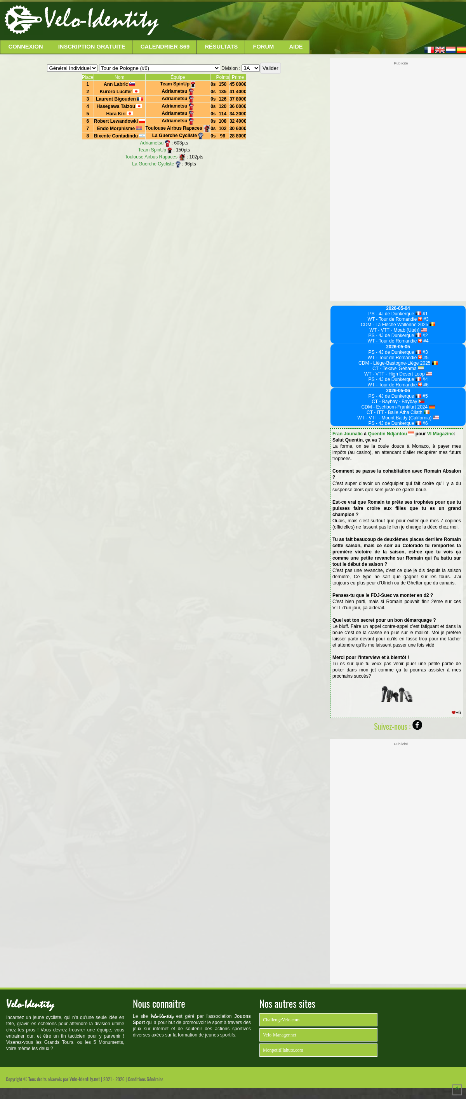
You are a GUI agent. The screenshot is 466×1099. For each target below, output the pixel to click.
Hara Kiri (119, 114)
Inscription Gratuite (91, 46)
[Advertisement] (311, 21)
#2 (424, 335)
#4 (425, 341)
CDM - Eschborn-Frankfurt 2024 (398, 407)
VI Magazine (440, 433)
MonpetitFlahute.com (283, 1050)
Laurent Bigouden (119, 99)
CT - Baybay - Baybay (398, 401)
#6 (425, 385)
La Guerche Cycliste (177, 135)
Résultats (221, 46)
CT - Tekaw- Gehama (398, 368)
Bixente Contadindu (119, 136)
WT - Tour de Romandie (394, 319)
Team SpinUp (177, 84)
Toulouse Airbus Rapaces (178, 128)
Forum (263, 46)
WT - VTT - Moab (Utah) (397, 330)
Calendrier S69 (165, 46)
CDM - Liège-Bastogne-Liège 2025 (398, 363)
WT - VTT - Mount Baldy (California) (397, 418)
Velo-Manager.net (279, 1035)
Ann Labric (119, 84)
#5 (425, 357)
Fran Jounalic (347, 433)
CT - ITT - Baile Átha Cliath (398, 412)
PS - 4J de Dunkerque (394, 313)
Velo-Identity (101, 19)
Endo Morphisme (119, 128)
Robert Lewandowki (119, 121)
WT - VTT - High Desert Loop (398, 374)
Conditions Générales (145, 1079)
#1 (424, 313)
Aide (296, 46)
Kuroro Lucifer (119, 91)
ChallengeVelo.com (281, 1019)
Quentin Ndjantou (391, 433)
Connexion (26, 46)
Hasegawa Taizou (120, 106)
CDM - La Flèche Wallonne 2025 (398, 324)
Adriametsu (178, 91)
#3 (425, 319)
